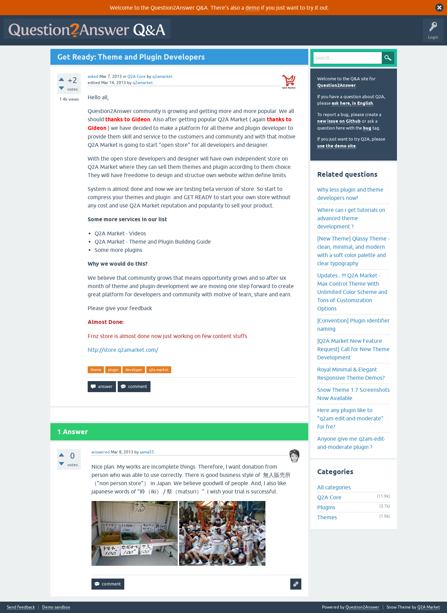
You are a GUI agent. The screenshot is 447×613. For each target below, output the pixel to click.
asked (93, 76)
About (386, 34)
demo (252, 7)
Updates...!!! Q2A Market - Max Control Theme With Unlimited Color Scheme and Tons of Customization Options (352, 291)
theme (95, 370)
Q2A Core (136, 76)
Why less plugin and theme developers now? (350, 193)
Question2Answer (336, 85)
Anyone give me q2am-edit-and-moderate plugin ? (351, 443)
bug (367, 128)
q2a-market (158, 370)
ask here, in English (352, 103)
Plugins (326, 507)
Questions (213, 34)
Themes (327, 517)
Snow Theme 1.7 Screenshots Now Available (353, 394)
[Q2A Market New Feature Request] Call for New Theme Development (353, 349)
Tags (290, 34)
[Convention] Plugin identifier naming (353, 324)
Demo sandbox (56, 607)
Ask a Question (340, 34)
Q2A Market (428, 607)
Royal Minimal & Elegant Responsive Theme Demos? (351, 373)
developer (133, 370)
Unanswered (264, 34)
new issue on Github (339, 121)
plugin (113, 370)
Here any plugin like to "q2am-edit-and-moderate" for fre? (350, 418)
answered (100, 452)
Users (312, 34)
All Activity (186, 34)
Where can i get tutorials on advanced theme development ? (351, 218)
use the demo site (336, 146)
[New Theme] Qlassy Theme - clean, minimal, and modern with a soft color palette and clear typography (353, 250)
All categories (334, 487)
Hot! (237, 34)
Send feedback (21, 607)
